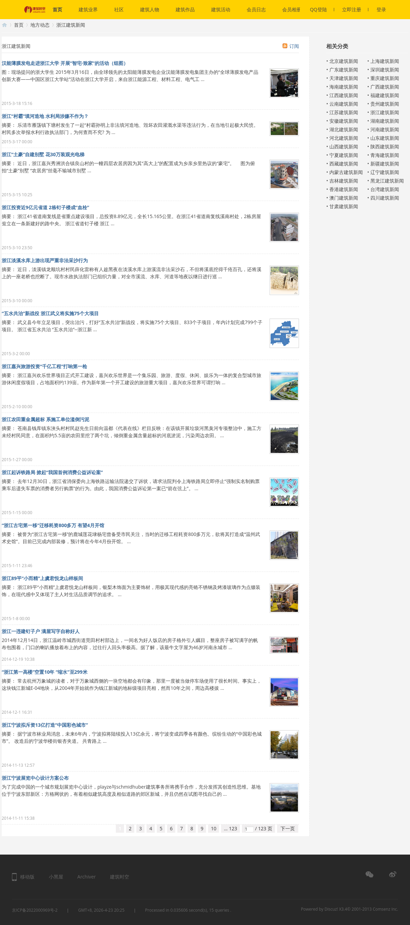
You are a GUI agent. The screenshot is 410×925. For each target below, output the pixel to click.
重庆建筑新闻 (384, 78)
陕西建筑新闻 (384, 146)
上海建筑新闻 (384, 61)
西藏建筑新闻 (343, 163)
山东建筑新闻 (384, 138)
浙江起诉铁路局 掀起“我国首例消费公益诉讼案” (52, 472)
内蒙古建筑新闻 (346, 172)
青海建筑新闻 (384, 155)
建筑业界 (88, 9)
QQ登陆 (322, 9)
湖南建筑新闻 (384, 121)
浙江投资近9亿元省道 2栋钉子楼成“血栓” (45, 207)
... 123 (230, 828)
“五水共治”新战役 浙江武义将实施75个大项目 (50, 313)
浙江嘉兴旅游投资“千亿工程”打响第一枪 (44, 366)
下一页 (288, 828)
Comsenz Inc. (385, 909)
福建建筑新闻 (384, 95)
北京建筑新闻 (343, 61)
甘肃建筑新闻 (343, 206)
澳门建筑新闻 (343, 198)
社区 (119, 9)
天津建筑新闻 (343, 78)
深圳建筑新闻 (384, 69)
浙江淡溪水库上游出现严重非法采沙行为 (45, 260)
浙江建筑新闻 (384, 112)
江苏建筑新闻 (343, 112)
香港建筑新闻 (343, 189)
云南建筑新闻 (343, 103)
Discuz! (331, 909)
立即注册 (355, 9)
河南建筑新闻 (384, 129)
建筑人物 (149, 9)
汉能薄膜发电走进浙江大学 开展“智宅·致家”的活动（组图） (65, 63)
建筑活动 (220, 9)
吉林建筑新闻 (343, 180)
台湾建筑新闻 (384, 189)
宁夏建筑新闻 (343, 155)
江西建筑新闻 (343, 95)
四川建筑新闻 (384, 198)
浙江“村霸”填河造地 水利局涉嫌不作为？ (45, 116)
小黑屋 (56, 876)
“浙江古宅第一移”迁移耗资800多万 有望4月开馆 (53, 525)
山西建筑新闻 (343, 146)
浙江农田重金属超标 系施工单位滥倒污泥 (45, 419)
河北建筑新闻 (343, 138)
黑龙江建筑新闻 (387, 180)
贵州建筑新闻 (384, 103)
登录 (381, 9)
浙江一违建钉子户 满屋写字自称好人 (41, 631)
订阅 (294, 46)
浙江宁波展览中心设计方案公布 (35, 778)
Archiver (86, 876)
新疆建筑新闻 (384, 163)
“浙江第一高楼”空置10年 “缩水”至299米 (44, 672)
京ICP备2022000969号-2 (34, 910)
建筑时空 (4, 25)
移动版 (27, 876)
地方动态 (40, 25)
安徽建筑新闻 (343, 121)
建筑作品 (185, 9)
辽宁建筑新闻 (384, 172)
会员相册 (291, 9)
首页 (57, 9)
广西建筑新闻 (384, 86)
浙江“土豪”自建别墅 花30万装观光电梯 (43, 154)
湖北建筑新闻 (343, 129)
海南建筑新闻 (343, 86)
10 (213, 828)
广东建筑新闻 (343, 69)
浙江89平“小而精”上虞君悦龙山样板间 (42, 578)
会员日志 (256, 9)
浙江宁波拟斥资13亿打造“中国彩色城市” (45, 725)
